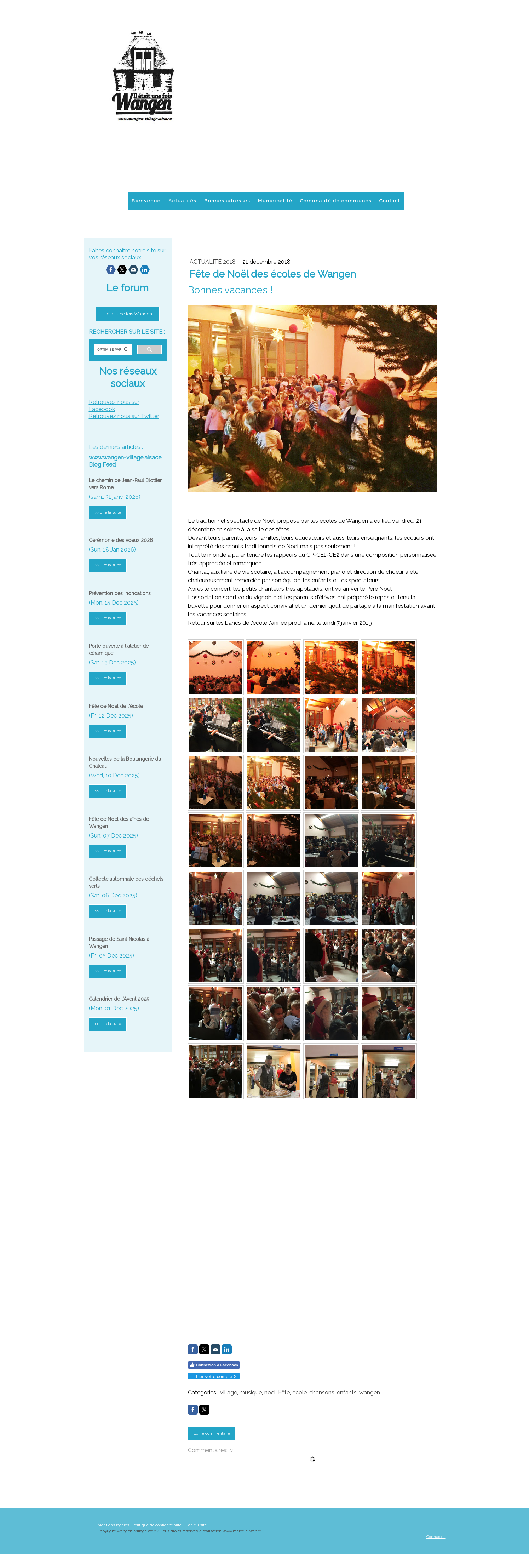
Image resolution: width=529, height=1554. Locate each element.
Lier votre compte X (213, 1376)
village (228, 1392)
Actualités (182, 201)
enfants (347, 1392)
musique (251, 1392)
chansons (321, 1392)
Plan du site (196, 1524)
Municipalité (275, 201)
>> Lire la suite (107, 512)
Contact (389, 201)
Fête (284, 1392)
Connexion (436, 1536)
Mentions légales (113, 1524)
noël (270, 1392)
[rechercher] (112, 350)
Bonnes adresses (227, 201)
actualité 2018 (213, 261)
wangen (369, 1392)
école (299, 1392)
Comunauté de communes (336, 201)
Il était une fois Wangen (127, 313)
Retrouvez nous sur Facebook (114, 405)
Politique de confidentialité (157, 1524)
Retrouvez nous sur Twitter (124, 416)
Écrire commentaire (212, 1433)
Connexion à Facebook (213, 1365)
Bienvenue (146, 201)
